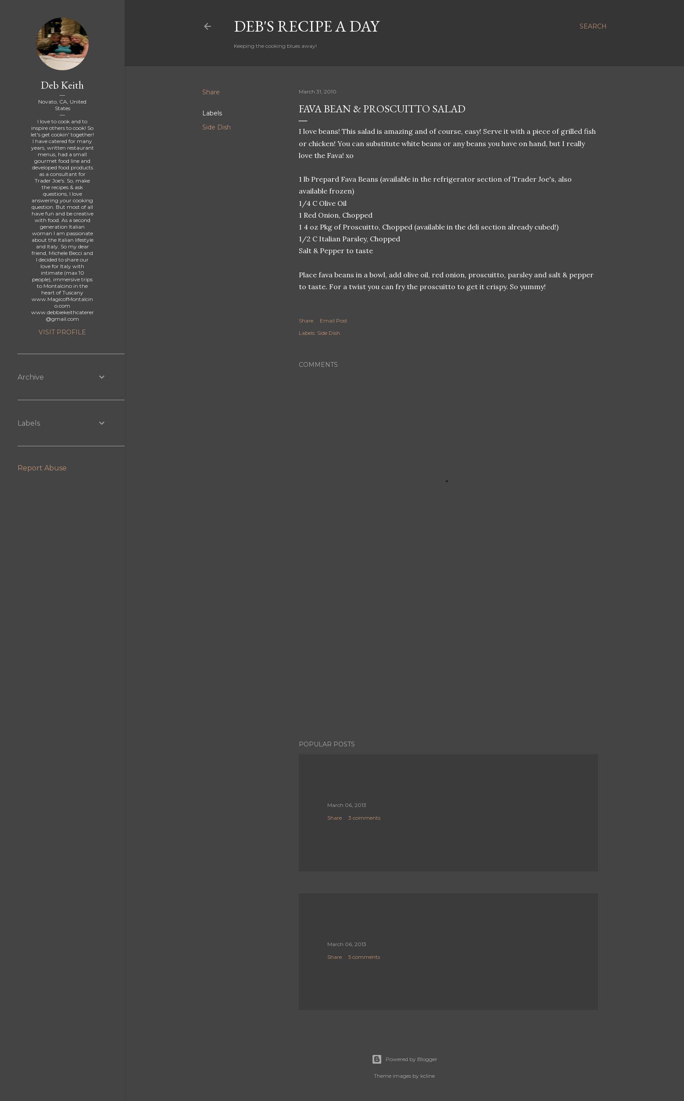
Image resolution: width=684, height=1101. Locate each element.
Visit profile (62, 332)
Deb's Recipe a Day (306, 26)
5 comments (364, 957)
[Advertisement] (448, 656)
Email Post (333, 320)
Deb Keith (62, 85)
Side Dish (216, 127)
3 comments (364, 817)
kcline (427, 1075)
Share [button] (211, 92)
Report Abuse (42, 468)
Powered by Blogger (404, 1059)
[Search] (593, 26)
